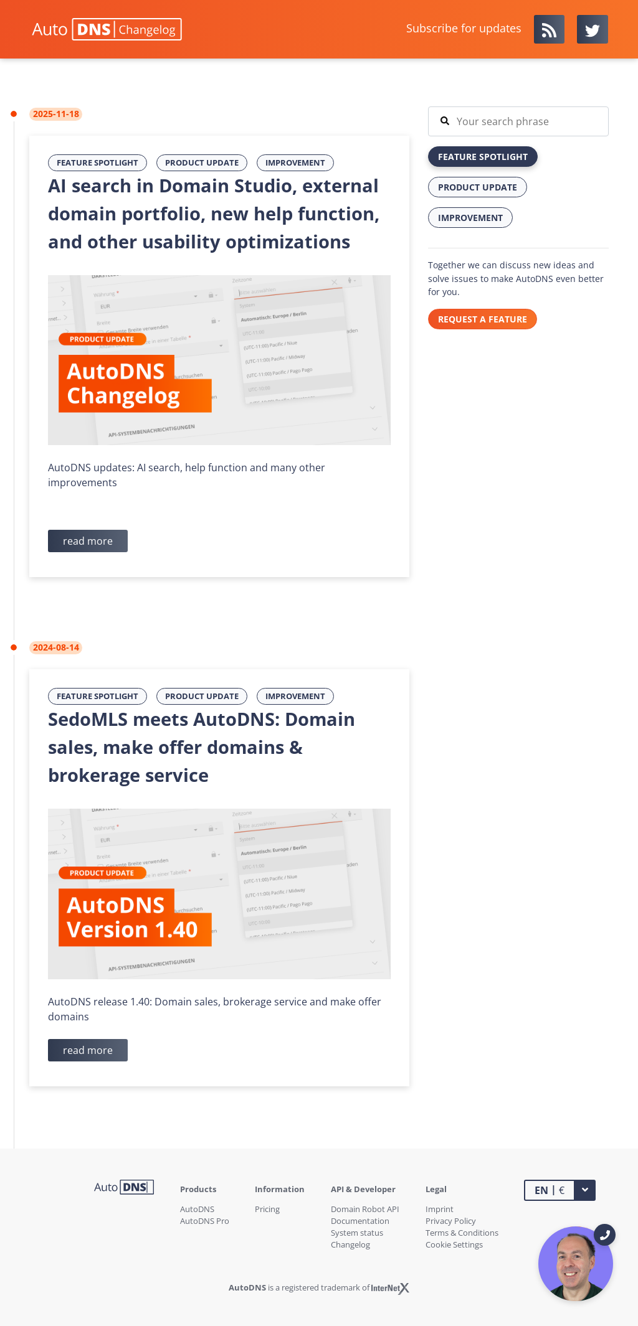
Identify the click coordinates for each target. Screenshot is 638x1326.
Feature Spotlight (97, 162)
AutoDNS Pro (204, 1220)
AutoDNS (197, 1209)
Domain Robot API (365, 1209)
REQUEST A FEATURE (482, 319)
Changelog (350, 1244)
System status (357, 1232)
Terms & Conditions (462, 1232)
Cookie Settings (454, 1244)
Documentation (360, 1220)
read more (88, 541)
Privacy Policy (451, 1220)
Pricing (267, 1209)
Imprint (440, 1209)
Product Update (202, 162)
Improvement (295, 162)
